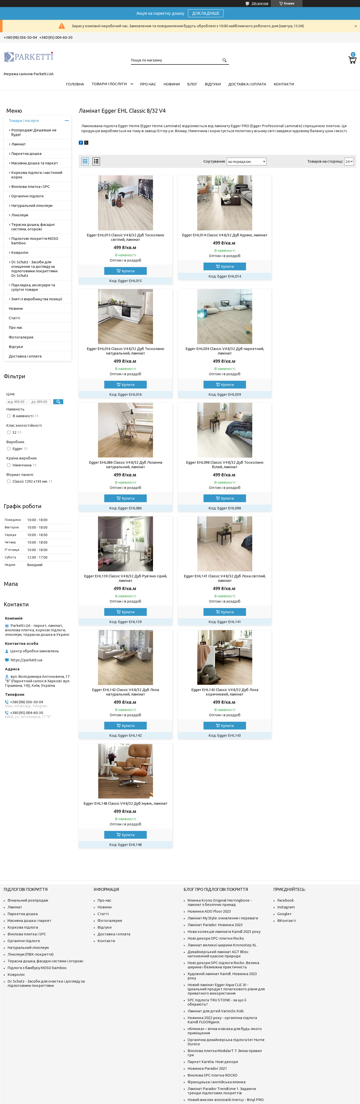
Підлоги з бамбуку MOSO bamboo (37, 827)
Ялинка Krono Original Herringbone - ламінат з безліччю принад (220, 762)
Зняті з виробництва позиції (36, 299)
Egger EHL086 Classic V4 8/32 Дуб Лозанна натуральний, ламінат (217, 351)
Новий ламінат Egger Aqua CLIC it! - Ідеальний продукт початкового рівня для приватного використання (226, 848)
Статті (14, 318)
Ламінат (18, 144)
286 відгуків (260, 3)
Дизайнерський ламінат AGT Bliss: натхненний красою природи (218, 813)
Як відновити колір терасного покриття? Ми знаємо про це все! (225, 979)
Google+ (284, 773)
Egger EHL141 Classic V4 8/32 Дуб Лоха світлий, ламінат (217, 464)
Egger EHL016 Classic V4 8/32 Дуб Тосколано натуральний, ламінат (312, 237)
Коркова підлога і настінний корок (36, 174)
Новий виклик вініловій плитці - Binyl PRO (226, 959)
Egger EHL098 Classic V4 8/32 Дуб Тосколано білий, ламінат (312, 351)
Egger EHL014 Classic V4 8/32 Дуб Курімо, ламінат (217, 237)
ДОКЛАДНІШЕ (206, 13)
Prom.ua (204, 1094)
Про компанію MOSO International (218, 1015)
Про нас (148, 84)
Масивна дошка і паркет (29, 780)
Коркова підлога (23, 787)
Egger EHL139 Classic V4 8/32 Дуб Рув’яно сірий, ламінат (123, 464)
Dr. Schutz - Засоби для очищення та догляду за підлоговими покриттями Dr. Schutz (34, 269)
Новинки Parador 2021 (207, 928)
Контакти (284, 84)
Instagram (286, 767)
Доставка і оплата (247, 84)
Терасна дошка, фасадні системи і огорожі (45, 821)
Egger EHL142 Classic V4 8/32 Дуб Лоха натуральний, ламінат (312, 464)
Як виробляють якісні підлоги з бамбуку (224, 1008)
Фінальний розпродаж (28, 760)
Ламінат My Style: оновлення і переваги (223, 778)
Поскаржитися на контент (232, 1099)
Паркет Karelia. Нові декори (213, 921)
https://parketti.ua (26, 660)
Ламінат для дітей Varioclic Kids (216, 871)
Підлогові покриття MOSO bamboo (34, 240)
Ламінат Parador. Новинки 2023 (215, 784)
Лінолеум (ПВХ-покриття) (31, 814)
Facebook (285, 760)
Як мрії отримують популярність (217, 1002)
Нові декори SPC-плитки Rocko (216, 798)
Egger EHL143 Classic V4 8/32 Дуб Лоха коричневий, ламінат (123, 578)
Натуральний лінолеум (31, 205)
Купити (125, 271)
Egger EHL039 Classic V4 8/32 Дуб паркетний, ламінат (123, 351)
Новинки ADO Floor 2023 (209, 771)
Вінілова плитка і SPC (30, 186)
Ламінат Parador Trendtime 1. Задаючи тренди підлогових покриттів (222, 950)
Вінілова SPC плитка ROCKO (213, 935)
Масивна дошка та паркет (34, 163)
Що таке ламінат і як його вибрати (219, 1033)
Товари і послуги (109, 84)
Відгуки (213, 84)
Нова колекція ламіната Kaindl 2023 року (224, 791)
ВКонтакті (286, 780)
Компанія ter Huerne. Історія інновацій (222, 988)
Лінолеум (19, 215)
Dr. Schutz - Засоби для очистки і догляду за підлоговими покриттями (46, 843)
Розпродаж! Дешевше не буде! (33, 132)
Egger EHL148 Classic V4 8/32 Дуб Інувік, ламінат (217, 578)
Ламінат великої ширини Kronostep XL (222, 805)
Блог (192, 84)
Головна (75, 84)
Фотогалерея (21, 337)
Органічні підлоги (27, 196)
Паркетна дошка (26, 153)
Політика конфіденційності (274, 1099)
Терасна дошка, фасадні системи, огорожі (32, 226)
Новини (172, 84)
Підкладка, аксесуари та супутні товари (33, 287)
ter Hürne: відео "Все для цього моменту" (225, 995)
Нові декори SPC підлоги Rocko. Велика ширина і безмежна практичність (223, 824)
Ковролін (19, 252)
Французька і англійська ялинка (217, 942)
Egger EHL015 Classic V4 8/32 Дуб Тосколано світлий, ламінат (123, 237)
